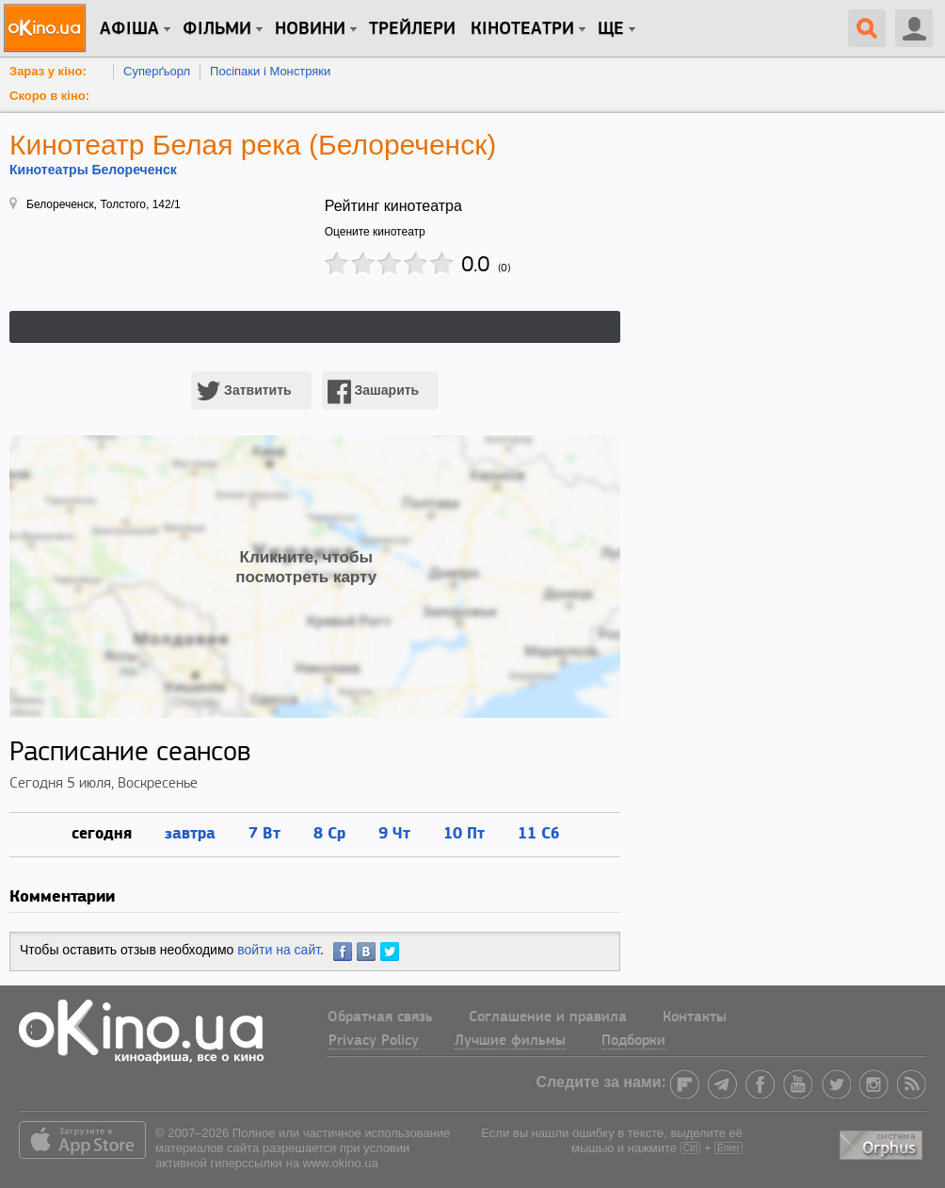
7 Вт (264, 832)
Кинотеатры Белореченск (93, 169)
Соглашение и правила (548, 1017)
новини (310, 29)
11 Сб (538, 832)
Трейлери (412, 29)
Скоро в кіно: (49, 96)
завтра (190, 832)
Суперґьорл (156, 71)
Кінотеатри (522, 29)
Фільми (217, 29)
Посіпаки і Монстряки (270, 71)
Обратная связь (380, 1017)
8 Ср (329, 832)
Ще (611, 29)
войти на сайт (278, 949)
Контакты (695, 1017)
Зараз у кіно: (48, 71)
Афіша (129, 29)
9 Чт (394, 832)
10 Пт (464, 832)
